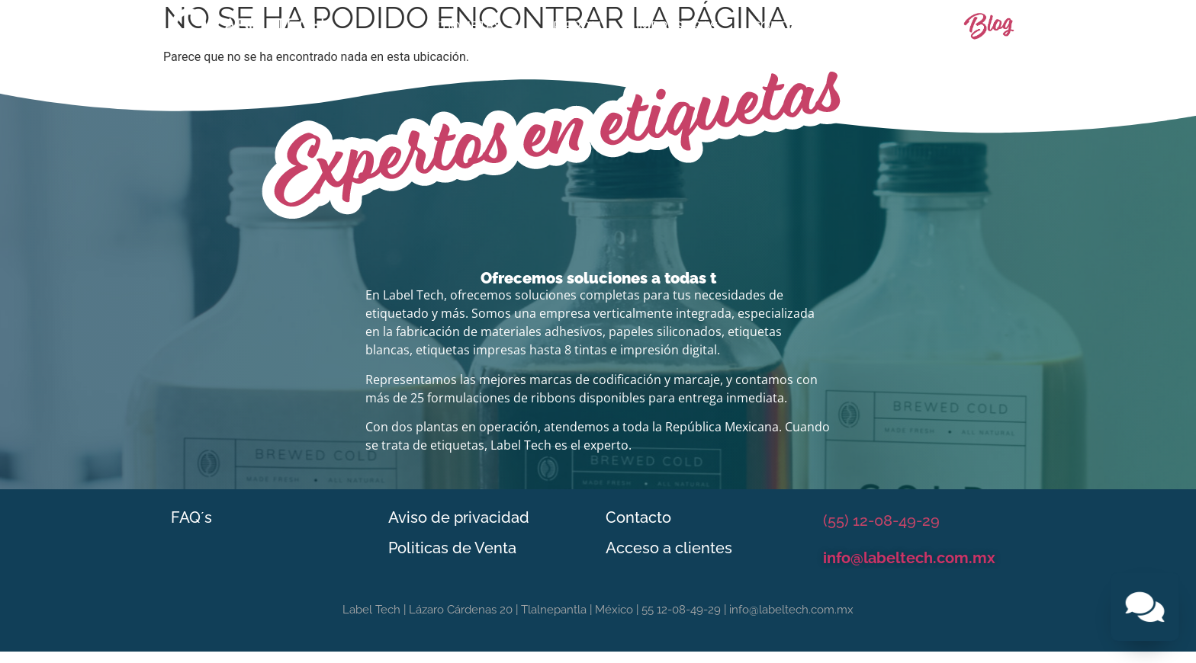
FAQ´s (191, 517)
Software (788, 26)
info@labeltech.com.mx (909, 558)
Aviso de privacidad (458, 517)
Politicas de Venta (452, 548)
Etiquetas (475, 26)
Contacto (895, 26)
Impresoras (677, 26)
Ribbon (577, 26)
